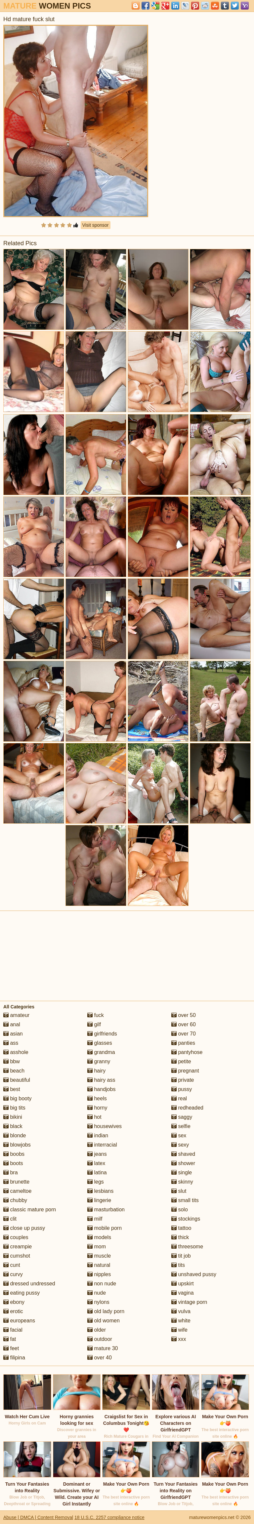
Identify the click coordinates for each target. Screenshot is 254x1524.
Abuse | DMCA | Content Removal (38, 1517)
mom (96, 1246)
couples (15, 1237)
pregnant (185, 1071)
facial (12, 1330)
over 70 (183, 1033)
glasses (99, 1043)
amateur (16, 1015)
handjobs (101, 1089)
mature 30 (102, 1348)
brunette (16, 1182)
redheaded (187, 1108)
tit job (181, 1256)
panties (183, 1043)
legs (95, 1182)
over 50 (183, 1015)
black (12, 1126)
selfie (180, 1126)
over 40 (99, 1357)
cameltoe (17, 1191)
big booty (17, 1098)
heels (97, 1098)
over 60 (183, 1024)
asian (13, 1033)
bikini (12, 1117)
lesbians (100, 1191)
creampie (17, 1246)
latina (97, 1172)
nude (96, 1293)
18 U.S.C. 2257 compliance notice (109, 1517)
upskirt (182, 1283)
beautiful (16, 1080)
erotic (13, 1311)
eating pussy (21, 1293)
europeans (19, 1320)
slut (178, 1191)
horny (97, 1108)
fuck (95, 1015)
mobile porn (104, 1228)
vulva (180, 1311)
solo (179, 1209)
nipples (99, 1274)
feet (11, 1348)
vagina (182, 1293)
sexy (180, 1145)
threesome (187, 1246)
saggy (181, 1117)
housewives (104, 1126)
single (181, 1172)
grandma (101, 1052)
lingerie (99, 1200)
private (182, 1080)
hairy (96, 1071)
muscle (99, 1256)
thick (180, 1237)
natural (98, 1265)
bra (10, 1172)
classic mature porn (29, 1209)
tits (178, 1265)
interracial (102, 1145)
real (179, 1098)
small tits (185, 1200)
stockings (185, 1219)
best (11, 1089)
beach (13, 1071)
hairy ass (101, 1080)
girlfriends (102, 1033)
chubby (15, 1200)
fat (9, 1339)
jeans (97, 1154)
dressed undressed (29, 1283)
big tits (14, 1108)
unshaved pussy (193, 1274)
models (99, 1237)
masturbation (106, 1209)
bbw (11, 1061)
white (180, 1320)
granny (98, 1061)
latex (96, 1163)
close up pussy (24, 1228)
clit (10, 1219)
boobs (13, 1154)
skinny (182, 1182)
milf (94, 1219)
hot (94, 1117)
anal (11, 1024)
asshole (15, 1052)
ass (10, 1043)
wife (179, 1330)
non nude (101, 1283)
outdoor (99, 1339)
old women (103, 1320)
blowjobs (17, 1145)
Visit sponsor (95, 225)
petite (181, 1061)
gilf (94, 1024)
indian (97, 1135)
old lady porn (105, 1311)
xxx (178, 1339)
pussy (181, 1089)
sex (178, 1135)
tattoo (181, 1228)
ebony (13, 1302)
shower (183, 1163)
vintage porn (189, 1302)
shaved (183, 1154)
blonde (14, 1135)
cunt (11, 1265)
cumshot (16, 1256)
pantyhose (186, 1052)
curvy (13, 1274)
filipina (14, 1357)
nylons (98, 1302)
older (96, 1330)
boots (13, 1163)
